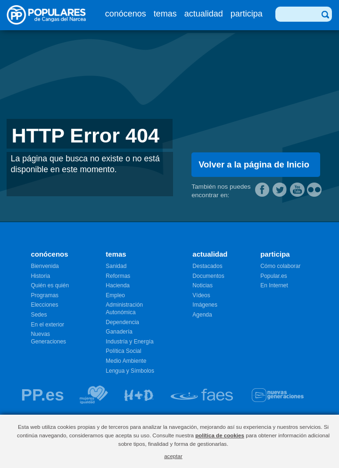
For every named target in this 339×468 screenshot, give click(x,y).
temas (165, 13)
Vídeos (201, 295)
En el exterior (47, 324)
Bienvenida (44, 266)
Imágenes (204, 304)
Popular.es (273, 276)
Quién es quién (50, 285)
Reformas (118, 276)
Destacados (207, 266)
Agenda (202, 314)
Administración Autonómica (124, 308)
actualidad (203, 13)
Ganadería (119, 331)
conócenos (125, 13)
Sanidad (116, 266)
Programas (44, 295)
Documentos (208, 276)
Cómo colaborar (280, 266)
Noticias (202, 285)
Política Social (123, 351)
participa (247, 13)
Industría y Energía (129, 341)
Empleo (115, 295)
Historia (40, 276)
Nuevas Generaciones (48, 338)
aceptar (173, 456)
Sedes (39, 314)
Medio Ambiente (126, 361)
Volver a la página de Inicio (253, 164)
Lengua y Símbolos (130, 371)
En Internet (274, 285)
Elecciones (44, 304)
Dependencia (122, 322)
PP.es (42, 394)
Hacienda (118, 285)
